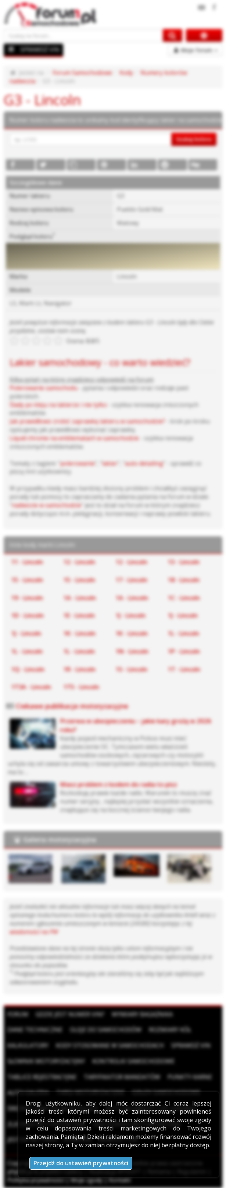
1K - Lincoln (80, 633)
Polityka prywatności (35, 1180)
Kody (126, 73)
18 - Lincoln (184, 580)
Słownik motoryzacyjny (46, 1061)
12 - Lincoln (79, 562)
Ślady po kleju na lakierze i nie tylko (58, 405)
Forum (17, 1014)
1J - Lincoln (131, 615)
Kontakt (120, 1180)
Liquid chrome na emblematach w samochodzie (74, 438)
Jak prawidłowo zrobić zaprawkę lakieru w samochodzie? (87, 421)
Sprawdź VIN (191, 1045)
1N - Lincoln (132, 651)
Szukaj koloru (194, 139)
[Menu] (11, 49)
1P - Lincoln (184, 651)
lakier (110, 463)
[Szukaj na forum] (83, 35)
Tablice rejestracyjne (41, 1077)
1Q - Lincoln (27, 669)
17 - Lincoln (131, 580)
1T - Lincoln (184, 669)
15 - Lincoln (27, 580)
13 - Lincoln (184, 562)
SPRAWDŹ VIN (40, 49)
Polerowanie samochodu (44, 388)
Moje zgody (87, 1180)
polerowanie (77, 463)
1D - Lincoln (27, 615)
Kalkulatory (28, 1045)
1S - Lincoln (131, 669)
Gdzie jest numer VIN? (70, 1014)
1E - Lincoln (79, 615)
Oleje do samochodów (105, 1030)
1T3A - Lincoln (31, 687)
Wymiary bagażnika (142, 1014)
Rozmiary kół (170, 1030)
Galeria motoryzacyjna (59, 839)
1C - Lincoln (184, 598)
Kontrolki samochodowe (133, 1061)
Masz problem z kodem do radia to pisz (118, 784)
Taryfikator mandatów (122, 1077)
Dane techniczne (34, 1030)
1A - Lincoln (80, 598)
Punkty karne (190, 1077)
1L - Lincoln (183, 633)
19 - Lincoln (27, 598)
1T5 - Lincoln (81, 687)
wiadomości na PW (34, 932)
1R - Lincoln (80, 669)
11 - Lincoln (27, 562)
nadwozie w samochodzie (46, 505)
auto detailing (144, 463)
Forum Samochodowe (82, 73)
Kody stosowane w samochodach (110, 1045)
